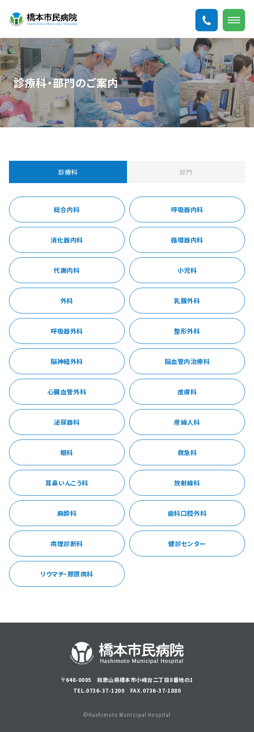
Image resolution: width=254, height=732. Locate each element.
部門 (185, 171)
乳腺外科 (187, 300)
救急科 (187, 452)
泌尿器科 (67, 422)
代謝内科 (67, 270)
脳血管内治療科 (187, 361)
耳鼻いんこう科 (67, 482)
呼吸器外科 (67, 330)
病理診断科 (67, 543)
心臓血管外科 (66, 391)
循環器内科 (187, 239)
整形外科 (187, 330)
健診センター (187, 543)
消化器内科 (67, 239)
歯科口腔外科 (187, 513)
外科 (66, 300)
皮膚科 (187, 391)
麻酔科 (67, 513)
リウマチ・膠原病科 (66, 573)
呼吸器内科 (187, 209)
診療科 (68, 171)
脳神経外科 (67, 361)
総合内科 (67, 209)
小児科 (187, 270)
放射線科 (187, 482)
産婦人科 (187, 422)
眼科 (66, 452)
